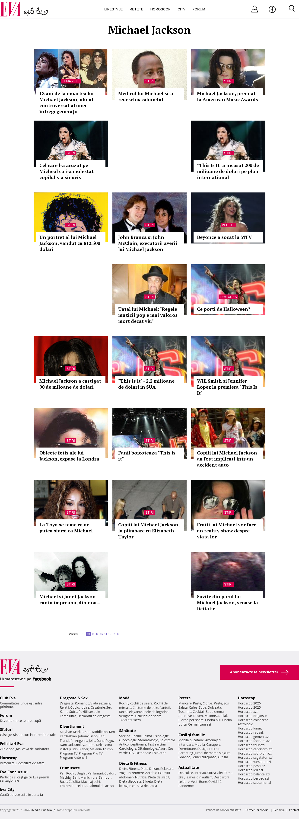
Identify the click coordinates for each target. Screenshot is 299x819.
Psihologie (161, 736)
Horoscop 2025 (249, 707)
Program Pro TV (91, 753)
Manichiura (89, 777)
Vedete (228, 225)
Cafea (193, 707)
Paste (197, 703)
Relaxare (167, 768)
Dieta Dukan (149, 768)
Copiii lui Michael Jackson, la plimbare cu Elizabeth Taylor (148, 530)
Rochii (70, 773)
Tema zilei (70, 81)
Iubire (84, 707)
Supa (203, 707)
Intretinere (136, 773)
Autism (222, 757)
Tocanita (184, 711)
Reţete (184, 698)
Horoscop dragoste (252, 715)
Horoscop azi (248, 711)
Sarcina (124, 736)
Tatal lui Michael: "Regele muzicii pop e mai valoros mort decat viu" (148, 315)
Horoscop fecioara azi (254, 741)
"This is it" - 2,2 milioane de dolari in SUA (146, 384)
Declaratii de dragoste (94, 716)
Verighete (126, 716)
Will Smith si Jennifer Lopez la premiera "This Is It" (227, 387)
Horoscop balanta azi (254, 774)
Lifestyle (113, 9)
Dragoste (66, 703)
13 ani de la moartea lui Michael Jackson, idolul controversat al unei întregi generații (66, 102)
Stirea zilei (215, 773)
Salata (183, 707)
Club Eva (8, 698)
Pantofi (164, 707)
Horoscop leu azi (250, 770)
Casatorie (98, 707)
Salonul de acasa (101, 786)
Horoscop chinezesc (253, 720)
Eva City (7, 789)
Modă (124, 698)
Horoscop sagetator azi (255, 757)
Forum (198, 9)
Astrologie (245, 724)
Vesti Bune (199, 781)
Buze (63, 781)
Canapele (213, 744)
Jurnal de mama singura (212, 753)
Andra (90, 744)
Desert (198, 715)
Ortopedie (143, 753)
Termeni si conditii (257, 810)
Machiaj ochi (90, 781)
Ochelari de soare (148, 716)
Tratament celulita (73, 786)
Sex (109, 707)
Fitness (133, 768)
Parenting (185, 753)
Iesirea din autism (199, 777)
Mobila (200, 744)
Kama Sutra (68, 711)
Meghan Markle (71, 731)
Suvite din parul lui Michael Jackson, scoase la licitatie (227, 602)
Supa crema (215, 711)
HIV (131, 753)
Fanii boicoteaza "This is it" (146, 456)
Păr (62, 773)
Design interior (208, 748)
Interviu (200, 773)
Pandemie (186, 786)
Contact (294, 810)
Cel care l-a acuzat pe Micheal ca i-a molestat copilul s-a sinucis (66, 171)
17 (118, 634)
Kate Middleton (96, 731)
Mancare (185, 703)
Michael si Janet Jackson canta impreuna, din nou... (69, 599)
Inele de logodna (156, 712)
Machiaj (66, 777)
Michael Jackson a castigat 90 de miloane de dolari (70, 384)
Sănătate (127, 730)
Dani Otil (66, 744)
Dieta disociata (130, 781)
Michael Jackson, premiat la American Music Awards (227, 96)
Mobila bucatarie (191, 740)
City (181, 9)
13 (101, 634)
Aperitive (185, 715)
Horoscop (160, 9)
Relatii (64, 707)
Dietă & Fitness (133, 763)
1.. (83, 634)
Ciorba (208, 703)
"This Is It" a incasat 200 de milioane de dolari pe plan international (228, 171)
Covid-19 (215, 781)
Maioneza (212, 715)
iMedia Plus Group (43, 810)
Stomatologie (148, 740)
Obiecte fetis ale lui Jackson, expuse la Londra (69, 456)
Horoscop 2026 (249, 703)
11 (93, 634)
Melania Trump (101, 749)
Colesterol (167, 740)
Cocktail (198, 711)
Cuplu (74, 707)
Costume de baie (145, 707)
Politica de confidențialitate (223, 810)
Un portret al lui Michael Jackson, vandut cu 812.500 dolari (69, 243)
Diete (123, 768)
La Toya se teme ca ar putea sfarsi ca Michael (66, 527)
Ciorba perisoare (191, 720)
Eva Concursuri (14, 771)
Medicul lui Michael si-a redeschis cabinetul (145, 96)
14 (105, 634)
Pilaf (223, 715)
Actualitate (188, 767)
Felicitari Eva (12, 743)
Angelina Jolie (85, 740)
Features (228, 297)
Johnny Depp (88, 736)
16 (113, 634)
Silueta (148, 781)
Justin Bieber (78, 749)
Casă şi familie (191, 734)
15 (109, 634)
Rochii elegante (130, 712)
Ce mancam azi (199, 724)
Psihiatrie (159, 753)
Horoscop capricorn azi (255, 749)
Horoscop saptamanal (254, 782)
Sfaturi (6, 729)
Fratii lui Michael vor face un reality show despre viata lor (226, 530)
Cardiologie (127, 748)
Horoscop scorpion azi (254, 753)
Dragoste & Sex (74, 698)
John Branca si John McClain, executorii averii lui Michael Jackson (147, 243)
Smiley (79, 744)
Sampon (105, 777)
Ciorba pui (212, 720)
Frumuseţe (70, 768)
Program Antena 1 (73, 757)
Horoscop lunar (249, 728)
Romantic (82, 703)
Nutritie (140, 777)
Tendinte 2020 (130, 720)
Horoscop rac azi (250, 732)
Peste (218, 703)
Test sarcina (157, 744)
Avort (162, 748)
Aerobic (151, 773)
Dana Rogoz (106, 740)
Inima (147, 736)
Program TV (68, 753)
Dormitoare (187, 748)
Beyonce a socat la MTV (224, 237)
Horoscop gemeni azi (254, 736)
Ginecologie (128, 740)
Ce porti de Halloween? (223, 309)
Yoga (123, 773)
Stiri (149, 81)
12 (97, 634)
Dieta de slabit (158, 777)
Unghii (81, 773)
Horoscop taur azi (251, 745)
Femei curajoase (203, 757)
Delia (100, 744)
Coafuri (109, 773)
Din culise (185, 773)
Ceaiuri (137, 736)
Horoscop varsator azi (254, 761)
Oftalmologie (147, 748)
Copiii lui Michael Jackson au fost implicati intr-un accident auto (227, 459)
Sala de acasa (147, 786)
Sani (76, 777)
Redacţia (279, 810)
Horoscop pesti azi (252, 766)
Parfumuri (95, 773)
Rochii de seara (141, 703)
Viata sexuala (100, 703)
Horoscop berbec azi (253, 778)
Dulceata (214, 707)
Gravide (184, 757)
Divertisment (72, 726)
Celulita (74, 781)
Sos (226, 703)
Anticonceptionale (132, 744)
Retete (136, 9)
